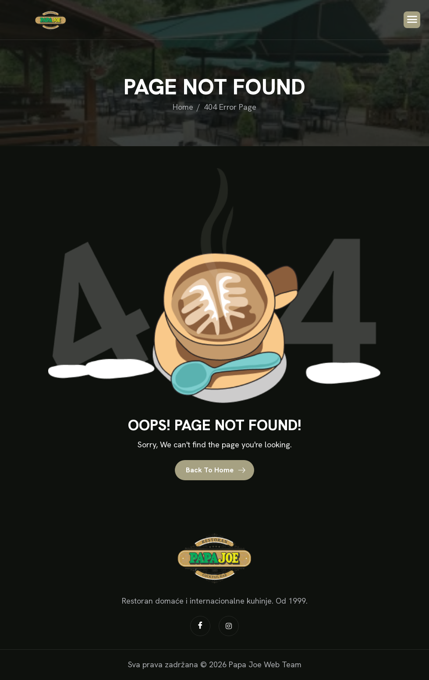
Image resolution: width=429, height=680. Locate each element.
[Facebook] (200, 626)
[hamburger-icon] (412, 19)
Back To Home (216, 470)
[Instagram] (229, 626)
